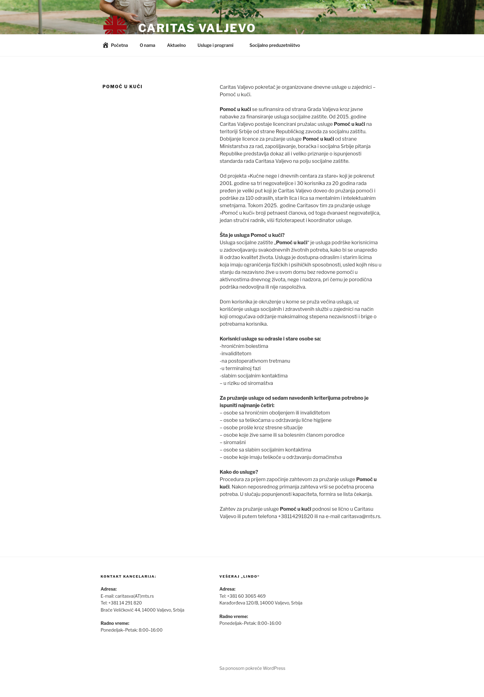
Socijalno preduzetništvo (277, 45)
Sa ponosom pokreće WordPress (252, 668)
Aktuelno (176, 45)
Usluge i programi (218, 45)
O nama (147, 45)
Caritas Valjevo (197, 28)
